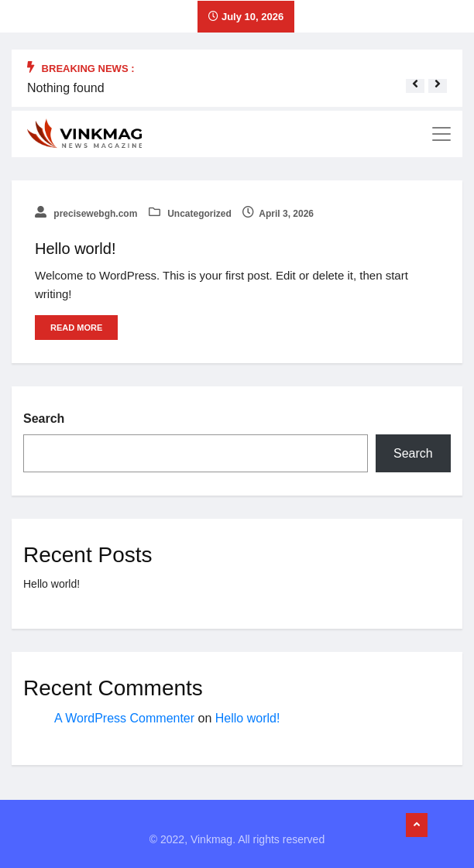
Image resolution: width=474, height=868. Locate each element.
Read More (76, 327)
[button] (415, 83)
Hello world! (75, 248)
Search (43, 418)
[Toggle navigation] (441, 134)
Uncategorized (190, 213)
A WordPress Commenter (124, 718)
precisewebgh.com (86, 213)
